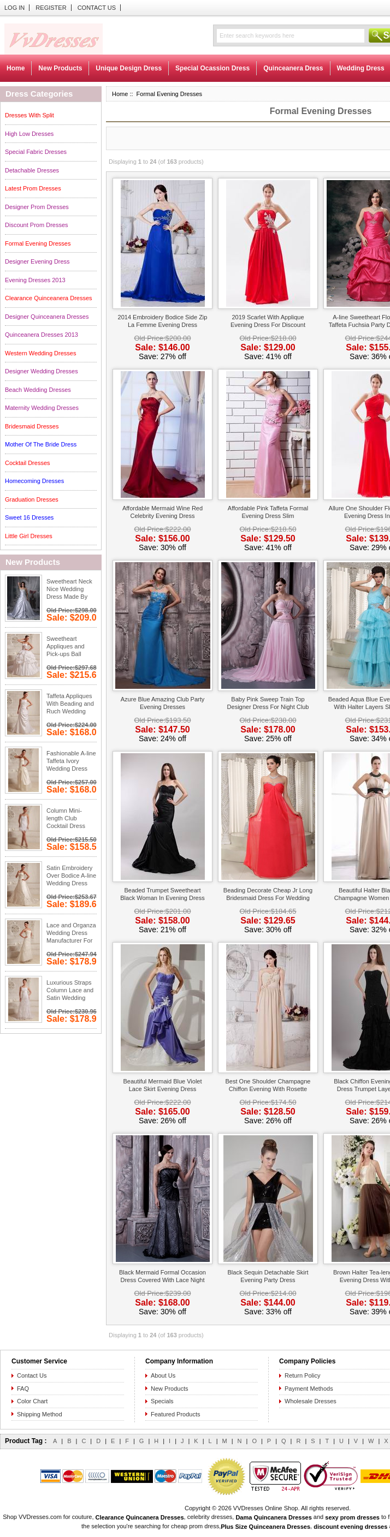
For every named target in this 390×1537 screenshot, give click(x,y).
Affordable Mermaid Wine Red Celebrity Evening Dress (162, 512)
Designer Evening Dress (37, 261)
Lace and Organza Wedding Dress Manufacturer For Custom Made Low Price (71, 934)
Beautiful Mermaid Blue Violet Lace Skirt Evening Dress (162, 1085)
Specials (162, 1401)
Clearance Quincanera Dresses (140, 1517)
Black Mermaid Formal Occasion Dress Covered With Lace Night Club (162, 1277)
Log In (14, 7)
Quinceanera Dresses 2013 (41, 334)
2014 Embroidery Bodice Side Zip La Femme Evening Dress (163, 321)
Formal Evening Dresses (37, 243)
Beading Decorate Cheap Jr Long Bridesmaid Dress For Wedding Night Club (267, 895)
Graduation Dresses (31, 499)
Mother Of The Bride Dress (40, 444)
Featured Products (175, 1414)
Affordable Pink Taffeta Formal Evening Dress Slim (268, 512)
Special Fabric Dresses (36, 151)
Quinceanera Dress (293, 68)
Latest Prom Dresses (33, 188)
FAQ (23, 1388)
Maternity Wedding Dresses (42, 407)
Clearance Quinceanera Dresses (48, 298)
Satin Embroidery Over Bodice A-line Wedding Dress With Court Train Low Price (71, 877)
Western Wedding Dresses (40, 353)
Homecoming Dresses (34, 481)
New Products (60, 68)
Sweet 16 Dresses (29, 517)
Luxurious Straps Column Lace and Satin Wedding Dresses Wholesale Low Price (69, 991)
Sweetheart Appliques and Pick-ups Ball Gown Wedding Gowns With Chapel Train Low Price (69, 647)
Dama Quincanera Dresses (273, 1517)
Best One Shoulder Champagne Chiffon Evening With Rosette (268, 1085)
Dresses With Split (29, 115)
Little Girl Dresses (28, 536)
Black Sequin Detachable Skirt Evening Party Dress (268, 1276)
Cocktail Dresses (27, 463)
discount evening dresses (350, 1526)
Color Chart (32, 1401)
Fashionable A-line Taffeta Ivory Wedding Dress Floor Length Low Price (71, 762)
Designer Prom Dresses (37, 207)
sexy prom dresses (352, 1517)
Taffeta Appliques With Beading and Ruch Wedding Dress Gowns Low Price (70, 705)
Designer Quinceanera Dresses (46, 316)
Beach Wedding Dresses (38, 389)
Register (51, 7)
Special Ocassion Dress (212, 68)
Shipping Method (39, 1414)
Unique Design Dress (129, 68)
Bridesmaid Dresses (31, 426)
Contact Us (97, 7)
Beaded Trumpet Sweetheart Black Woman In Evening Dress (162, 894)
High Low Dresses (29, 133)
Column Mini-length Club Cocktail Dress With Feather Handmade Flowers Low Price (71, 819)
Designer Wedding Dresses (41, 371)
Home (16, 68)
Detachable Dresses (32, 170)
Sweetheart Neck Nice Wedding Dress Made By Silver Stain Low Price (69, 590)
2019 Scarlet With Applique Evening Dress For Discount (268, 321)
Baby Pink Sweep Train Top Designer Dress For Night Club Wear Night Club (268, 704)
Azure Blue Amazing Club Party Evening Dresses (162, 703)
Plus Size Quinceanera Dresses (265, 1526)
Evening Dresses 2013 (35, 280)
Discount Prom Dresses (36, 225)
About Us (163, 1375)
